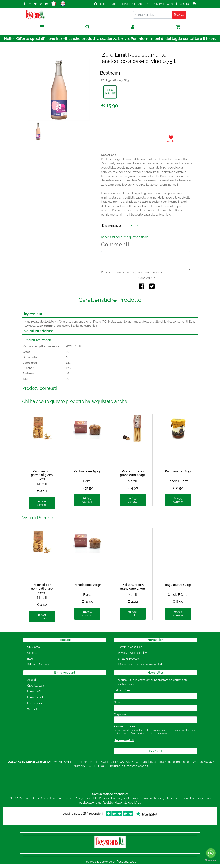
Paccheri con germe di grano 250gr (42, 474)
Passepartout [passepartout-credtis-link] (126, 861)
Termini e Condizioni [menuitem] (130, 646)
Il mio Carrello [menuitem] (35, 697)
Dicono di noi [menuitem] (127, 3)
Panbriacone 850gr (87, 471)
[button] (179, 15)
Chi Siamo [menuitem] (158, 3)
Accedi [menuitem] (31, 679)
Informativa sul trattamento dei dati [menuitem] (140, 664)
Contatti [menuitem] (172, 3)
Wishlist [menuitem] (185, 3)
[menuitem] (194, 5)
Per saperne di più (124, 740)
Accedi (100, 3)
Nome (117, 702)
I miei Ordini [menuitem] (34, 703)
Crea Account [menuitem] (35, 685)
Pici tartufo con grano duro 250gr (132, 473)
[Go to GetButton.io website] (211, 860)
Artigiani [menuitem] (143, 3)
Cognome (120, 714)
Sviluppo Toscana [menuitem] (38, 664)
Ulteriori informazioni (38, 340)
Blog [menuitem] (114, 3)
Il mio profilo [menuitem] (34, 691)
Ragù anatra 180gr (178, 471)
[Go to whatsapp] (211, 853)
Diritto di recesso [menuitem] (128, 658)
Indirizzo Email (123, 690)
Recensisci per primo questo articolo (124, 237)
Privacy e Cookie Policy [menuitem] (132, 652)
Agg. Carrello (42, 503)
